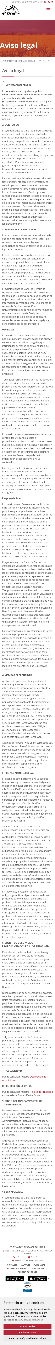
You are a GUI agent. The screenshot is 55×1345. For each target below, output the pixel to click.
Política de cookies (27, 1272)
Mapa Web (25, 1265)
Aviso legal (39, 1265)
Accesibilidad (38, 1268)
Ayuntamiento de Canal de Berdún (18, 61)
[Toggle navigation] (48, 10)
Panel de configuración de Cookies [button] (27, 1338)
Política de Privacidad (41, 1091)
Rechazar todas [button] (27, 1332)
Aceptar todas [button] (27, 1326)
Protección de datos (17, 1268)
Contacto (12, 1265)
